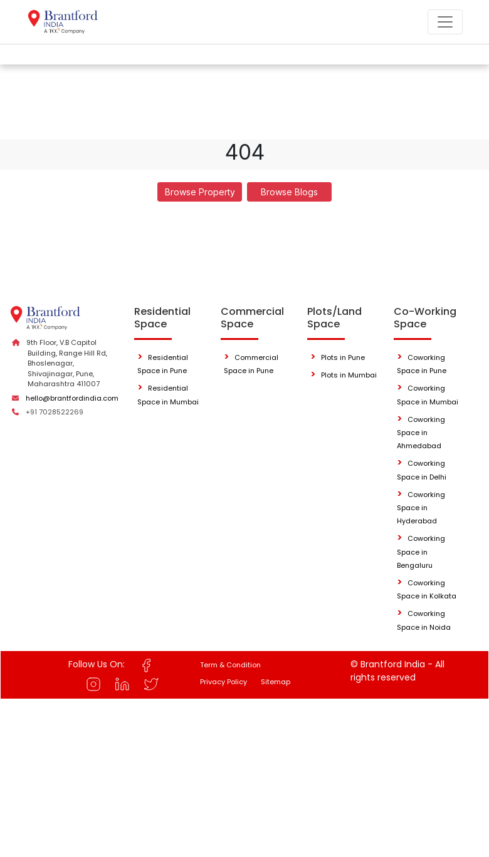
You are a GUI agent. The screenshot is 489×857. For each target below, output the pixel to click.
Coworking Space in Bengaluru (421, 551)
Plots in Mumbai (349, 375)
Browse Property (200, 192)
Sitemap (275, 682)
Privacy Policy (223, 682)
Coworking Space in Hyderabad (421, 508)
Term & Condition (230, 665)
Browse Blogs (289, 192)
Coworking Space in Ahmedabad (421, 432)
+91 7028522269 (54, 412)
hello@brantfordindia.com (72, 398)
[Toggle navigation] (445, 21)
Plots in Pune (343, 357)
